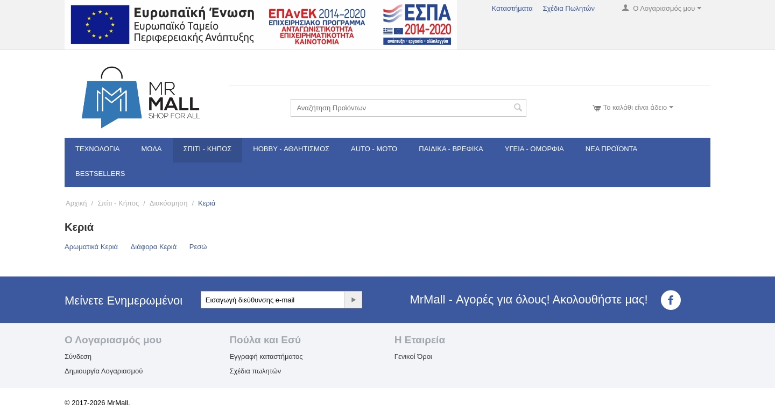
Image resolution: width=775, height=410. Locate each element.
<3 (677, 300)
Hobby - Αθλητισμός (291, 149)
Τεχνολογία (97, 149)
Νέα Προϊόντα (612, 149)
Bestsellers (100, 173)
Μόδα (152, 149)
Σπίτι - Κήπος (208, 149)
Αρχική (76, 203)
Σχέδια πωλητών (255, 371)
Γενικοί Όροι (413, 356)
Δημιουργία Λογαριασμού (104, 371)
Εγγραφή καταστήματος (265, 356)
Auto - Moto (374, 149)
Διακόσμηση (169, 203)
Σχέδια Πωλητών (568, 8)
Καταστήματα (511, 8)
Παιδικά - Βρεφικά (451, 149)
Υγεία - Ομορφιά (534, 149)
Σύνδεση (78, 356)
